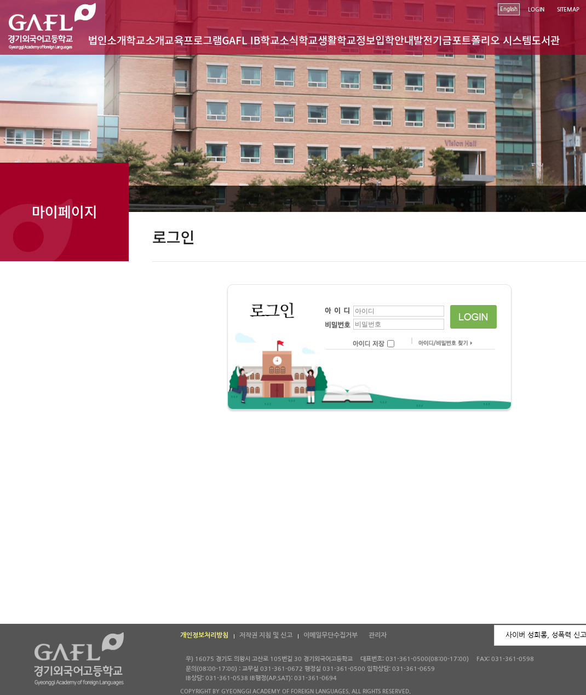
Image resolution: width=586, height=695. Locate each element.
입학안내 (394, 39)
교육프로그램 (193, 39)
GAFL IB (241, 39)
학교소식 (279, 39)
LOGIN (536, 9)
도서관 (545, 39)
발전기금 (432, 39)
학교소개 (145, 39)
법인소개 (107, 39)
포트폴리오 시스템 (491, 39)
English (509, 9)
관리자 (378, 635)
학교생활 (317, 39)
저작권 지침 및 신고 (265, 635)
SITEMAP (568, 9)
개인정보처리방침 (204, 635)
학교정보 (356, 39)
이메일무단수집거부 (330, 635)
